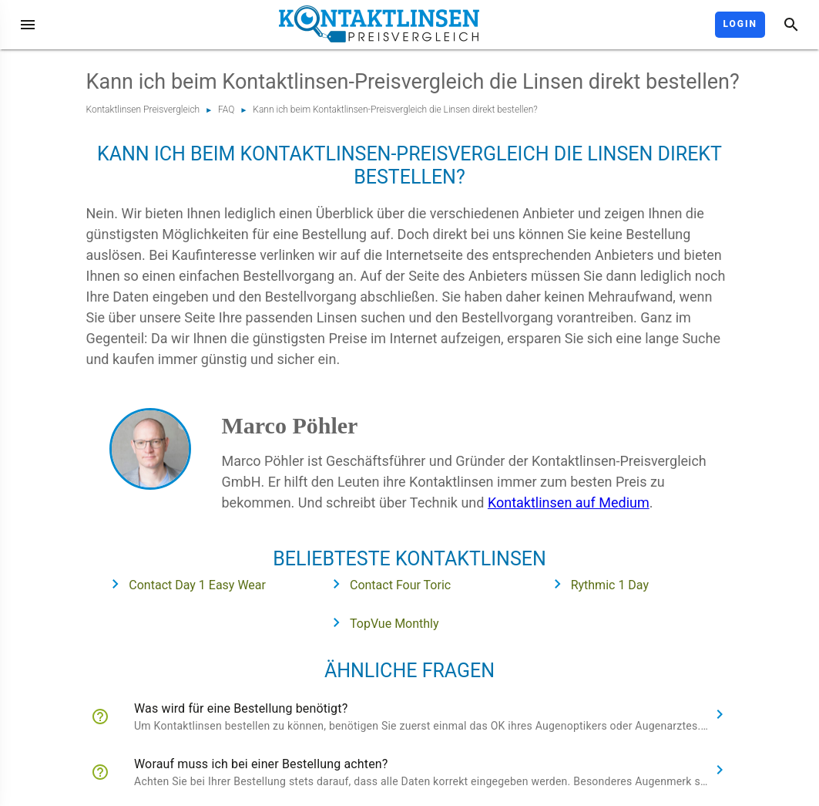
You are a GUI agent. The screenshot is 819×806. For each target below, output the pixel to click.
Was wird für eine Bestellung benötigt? (240, 708)
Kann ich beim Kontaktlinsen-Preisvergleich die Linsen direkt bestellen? (395, 109)
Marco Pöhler (290, 425)
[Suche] (791, 24)
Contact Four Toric (387, 584)
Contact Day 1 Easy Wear (184, 584)
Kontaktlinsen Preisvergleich (143, 109)
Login (740, 24)
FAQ (226, 109)
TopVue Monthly (381, 622)
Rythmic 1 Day (596, 584)
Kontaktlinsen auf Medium (568, 502)
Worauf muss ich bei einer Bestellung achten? (261, 764)
